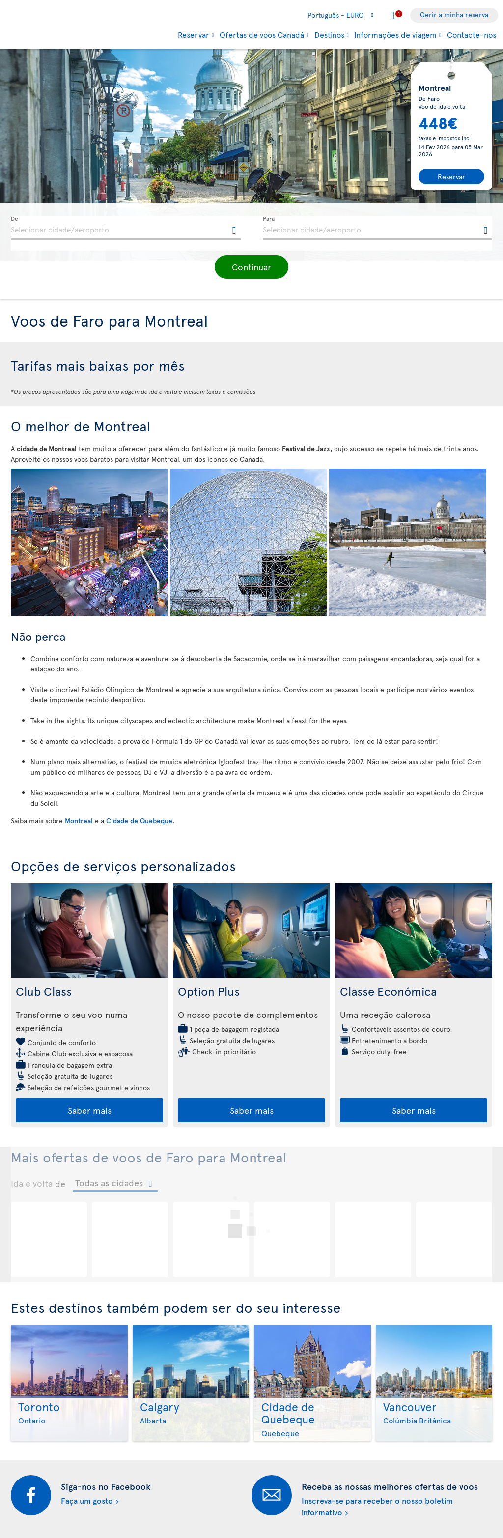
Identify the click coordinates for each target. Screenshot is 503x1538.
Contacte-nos (471, 34)
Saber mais (90, 1110)
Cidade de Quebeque (139, 820)
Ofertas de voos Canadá (262, 34)
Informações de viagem (395, 34)
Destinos (329, 34)
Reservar (193, 34)
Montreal (79, 820)
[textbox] (126, 228)
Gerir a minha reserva (454, 14)
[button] (251, 267)
